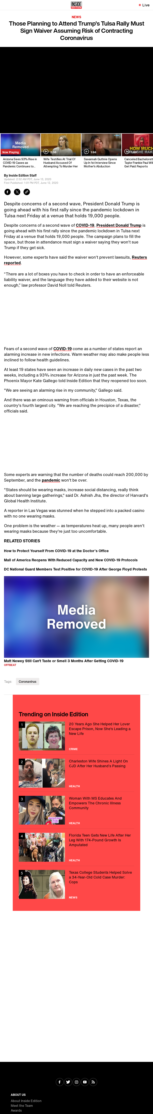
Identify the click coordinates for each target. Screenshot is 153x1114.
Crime (73, 749)
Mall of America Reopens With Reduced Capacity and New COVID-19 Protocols (71, 560)
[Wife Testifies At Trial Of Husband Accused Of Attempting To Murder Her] (60, 151)
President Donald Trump (118, 225)
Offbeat (10, 665)
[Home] (76, 5)
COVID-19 (85, 225)
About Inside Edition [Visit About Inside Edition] (26, 1100)
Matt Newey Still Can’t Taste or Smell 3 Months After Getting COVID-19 (64, 660)
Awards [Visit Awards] (16, 1110)
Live (146, 5)
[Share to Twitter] (17, 192)
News (76, 17)
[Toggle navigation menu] (5, 5)
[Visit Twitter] (68, 1082)
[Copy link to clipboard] (26, 192)
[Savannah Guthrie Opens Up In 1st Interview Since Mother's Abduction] (101, 151)
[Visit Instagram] (76, 1082)
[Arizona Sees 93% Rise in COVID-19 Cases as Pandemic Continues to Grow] (20, 151)
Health (74, 786)
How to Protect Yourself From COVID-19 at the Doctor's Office (56, 551)
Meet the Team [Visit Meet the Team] (22, 1105)
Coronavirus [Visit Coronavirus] (27, 682)
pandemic (51, 480)
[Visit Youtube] (85, 1082)
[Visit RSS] (93, 1082)
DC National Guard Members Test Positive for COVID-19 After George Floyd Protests (75, 569)
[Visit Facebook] (60, 1082)
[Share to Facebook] (7, 192)
